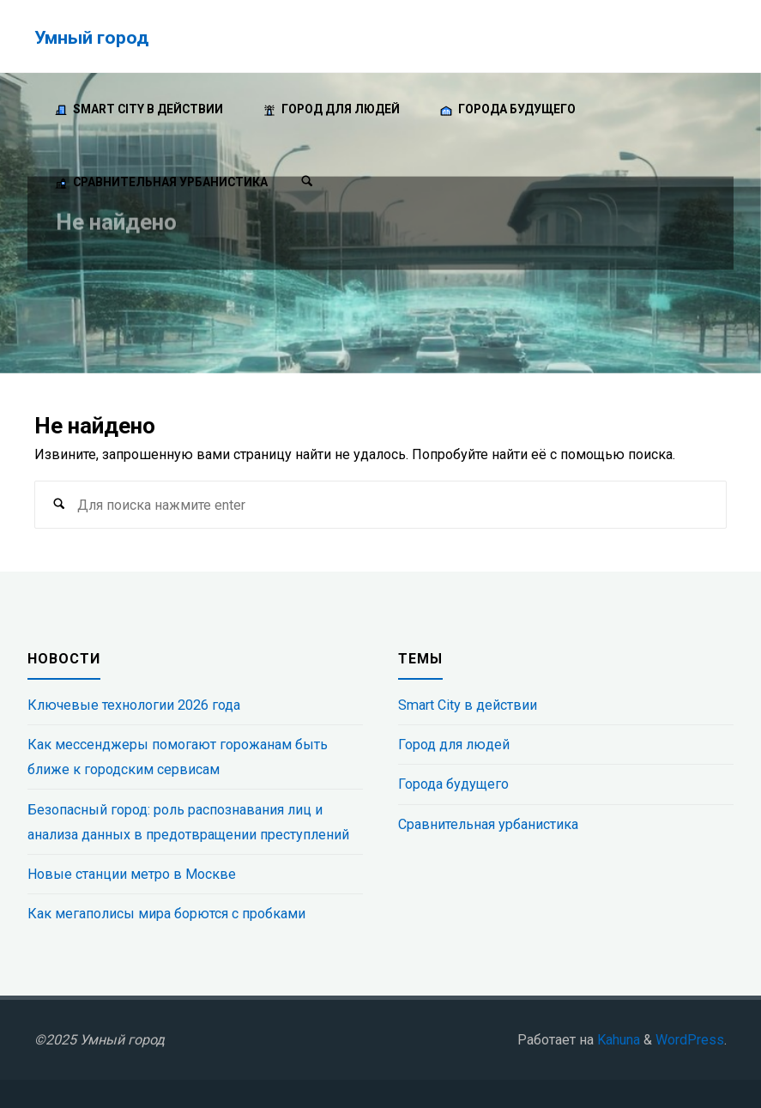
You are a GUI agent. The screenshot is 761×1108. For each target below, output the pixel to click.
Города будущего (453, 784)
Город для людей (454, 744)
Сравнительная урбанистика (488, 824)
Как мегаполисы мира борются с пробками (166, 913)
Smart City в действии (467, 705)
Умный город (91, 37)
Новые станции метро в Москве (131, 874)
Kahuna (617, 1040)
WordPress (689, 1040)
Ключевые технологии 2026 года (133, 705)
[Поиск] (307, 182)
